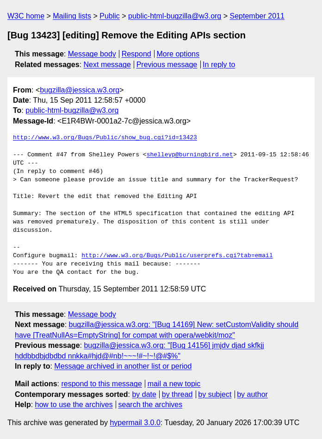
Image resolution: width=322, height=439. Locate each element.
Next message (107, 64)
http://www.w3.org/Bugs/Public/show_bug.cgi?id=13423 (105, 138)
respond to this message (101, 384)
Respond (136, 54)
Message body (92, 54)
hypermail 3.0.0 (135, 423)
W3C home (25, 16)
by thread (177, 394)
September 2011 (257, 16)
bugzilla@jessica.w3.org (79, 90)
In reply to (219, 64)
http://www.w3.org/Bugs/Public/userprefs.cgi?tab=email (176, 256)
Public (109, 16)
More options (178, 54)
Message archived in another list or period (123, 366)
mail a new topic (174, 384)
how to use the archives (74, 404)
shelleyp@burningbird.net (190, 155)
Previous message (167, 64)
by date (144, 394)
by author (252, 394)
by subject (214, 394)
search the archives (150, 404)
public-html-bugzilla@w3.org (174, 16)
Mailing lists (72, 16)
